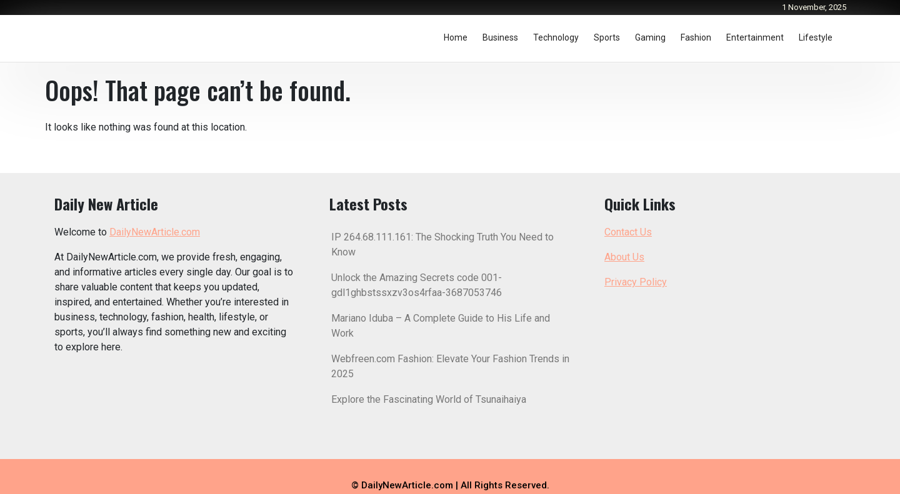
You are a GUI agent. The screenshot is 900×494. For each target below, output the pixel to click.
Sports (607, 37)
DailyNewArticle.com (154, 232)
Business (500, 37)
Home (456, 37)
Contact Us (628, 232)
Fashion (696, 37)
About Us (624, 257)
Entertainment (755, 37)
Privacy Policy (635, 282)
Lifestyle (815, 37)
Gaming (650, 37)
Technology (556, 37)
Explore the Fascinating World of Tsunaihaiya (428, 399)
